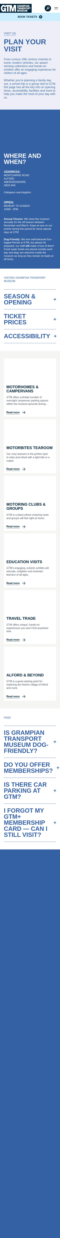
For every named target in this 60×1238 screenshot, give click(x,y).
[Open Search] (48, 8)
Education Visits (24, 562)
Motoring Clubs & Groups (26, 506)
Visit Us (10, 33)
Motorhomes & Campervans (22, 389)
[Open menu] (56, 8)
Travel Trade (21, 618)
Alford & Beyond (25, 675)
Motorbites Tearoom (29, 448)
